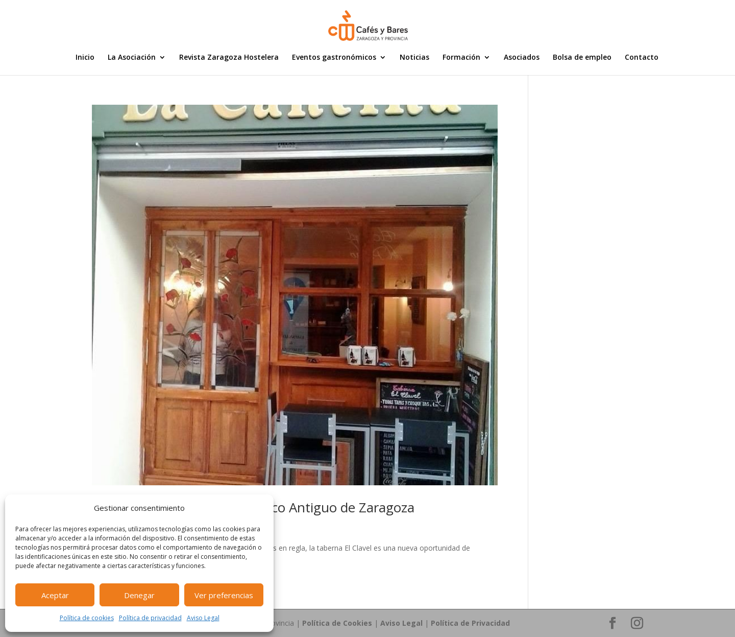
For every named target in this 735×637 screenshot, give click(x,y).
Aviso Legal (203, 618)
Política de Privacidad (470, 623)
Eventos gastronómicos (334, 58)
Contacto (641, 58)
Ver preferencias (223, 595)
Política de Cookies (337, 623)
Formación (461, 58)
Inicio (85, 58)
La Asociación (132, 58)
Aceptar (55, 595)
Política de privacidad (150, 618)
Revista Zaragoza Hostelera (229, 58)
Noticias (414, 58)
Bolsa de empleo (582, 58)
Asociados (522, 58)
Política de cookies (87, 618)
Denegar (139, 595)
